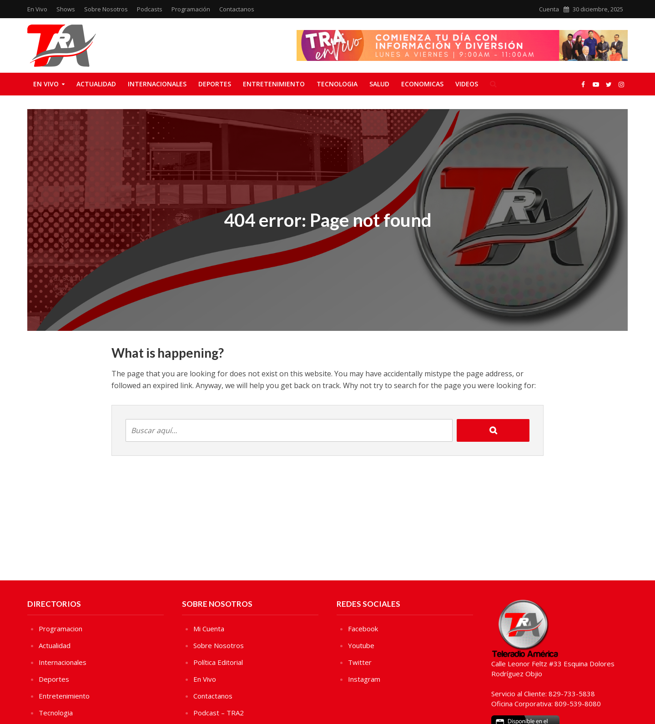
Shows (65, 9)
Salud (379, 84)
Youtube (361, 645)
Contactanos (236, 9)
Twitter (360, 662)
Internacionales (157, 84)
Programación (190, 9)
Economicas (422, 84)
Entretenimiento (274, 84)
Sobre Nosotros (106, 9)
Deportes (214, 84)
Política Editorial (218, 662)
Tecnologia (337, 84)
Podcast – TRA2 (218, 712)
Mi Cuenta (208, 628)
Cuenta (549, 9)
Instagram (364, 679)
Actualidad (96, 84)
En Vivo (37, 9)
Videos (466, 84)
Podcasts (149, 9)
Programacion (60, 628)
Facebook (363, 628)
